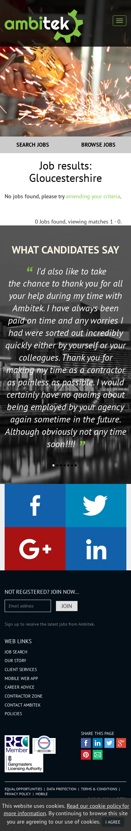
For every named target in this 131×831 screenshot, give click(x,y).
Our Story (15, 660)
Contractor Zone (24, 696)
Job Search (16, 652)
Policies (13, 713)
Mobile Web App (21, 678)
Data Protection (61, 789)
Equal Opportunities (23, 789)
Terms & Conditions (99, 789)
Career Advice (20, 687)
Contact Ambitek (23, 705)
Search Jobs (32, 144)
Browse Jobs (98, 144)
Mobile (42, 793)
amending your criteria (93, 196)
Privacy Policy (18, 793)
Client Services (21, 669)
